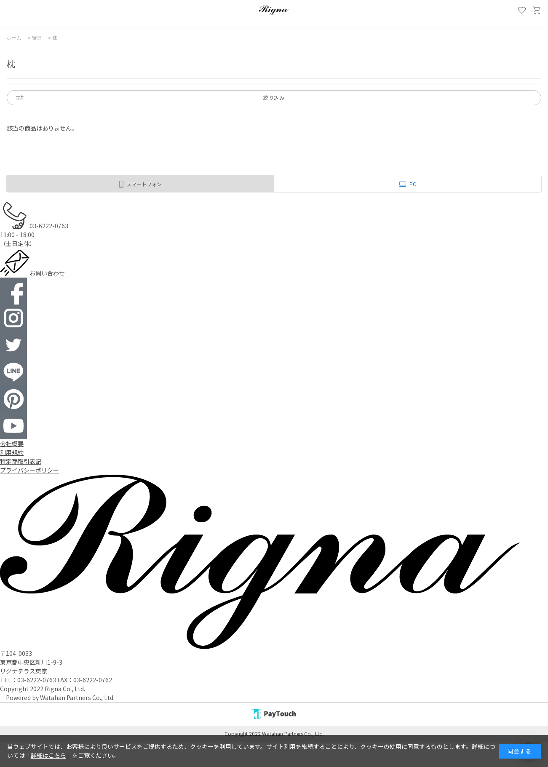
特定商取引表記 (20, 461)
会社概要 (12, 443)
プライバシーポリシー (29, 470)
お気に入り (521, 10)
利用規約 (12, 452)
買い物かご (537, 10)
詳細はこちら (48, 755)
